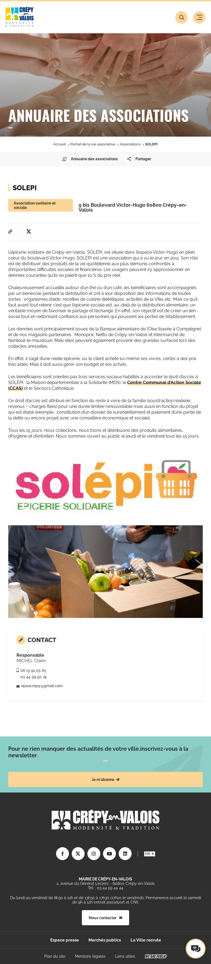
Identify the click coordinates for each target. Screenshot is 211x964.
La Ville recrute (146, 940)
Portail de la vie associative (92, 144)
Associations (130, 144)
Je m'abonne (105, 779)
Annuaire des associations (89, 158)
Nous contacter (105, 918)
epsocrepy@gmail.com (42, 686)
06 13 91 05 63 (33, 670)
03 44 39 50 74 (33, 677)
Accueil (59, 144)
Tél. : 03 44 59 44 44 (105, 888)
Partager (137, 158)
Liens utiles (125, 956)
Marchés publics (104, 940)
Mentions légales (90, 956)
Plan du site (54, 956)
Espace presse (64, 940)
